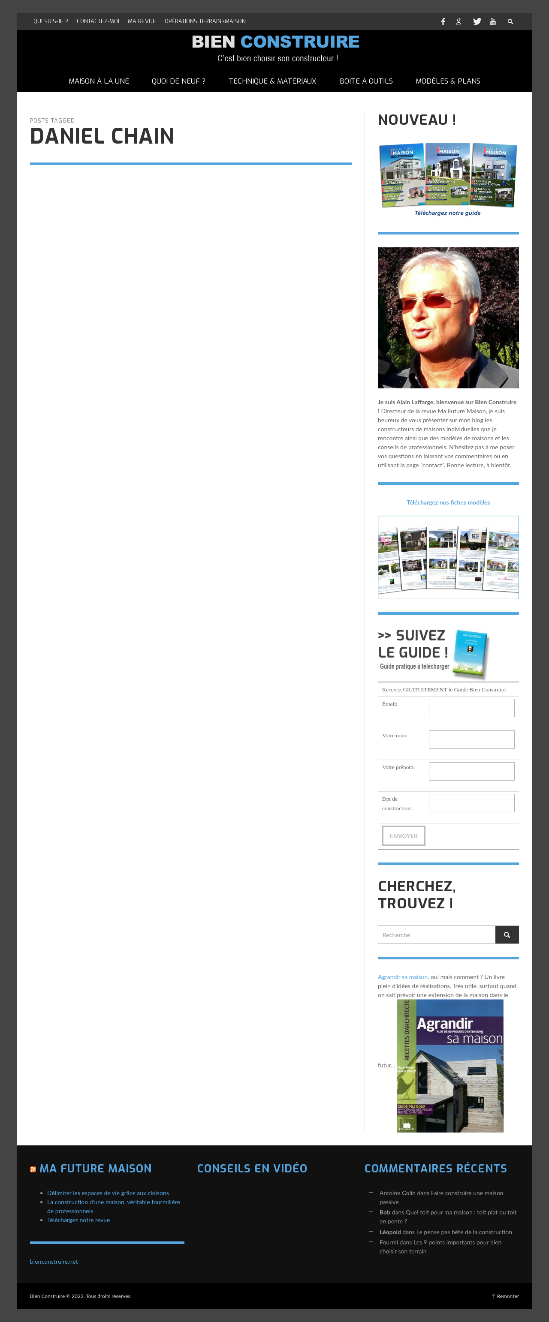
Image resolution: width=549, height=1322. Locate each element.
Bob (385, 1212)
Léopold (390, 1231)
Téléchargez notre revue (78, 1219)
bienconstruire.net (54, 1261)
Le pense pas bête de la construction (464, 1231)
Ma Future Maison (95, 1169)
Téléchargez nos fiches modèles (448, 502)
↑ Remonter (505, 1296)
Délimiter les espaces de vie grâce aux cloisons (108, 1192)
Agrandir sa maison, (403, 976)
